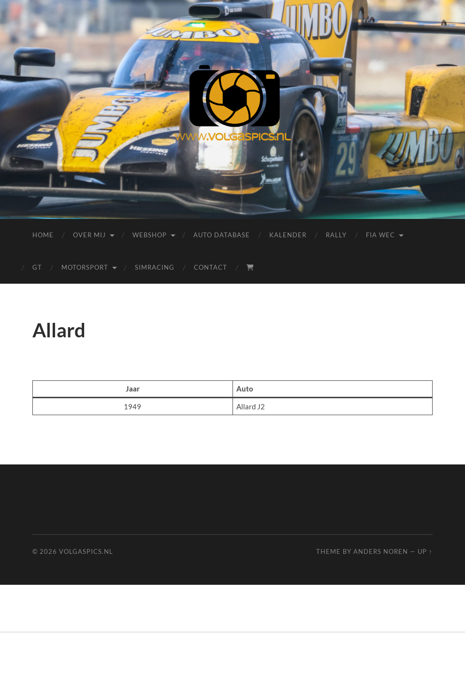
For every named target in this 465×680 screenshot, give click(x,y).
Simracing (154, 267)
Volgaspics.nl (86, 551)
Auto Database (221, 235)
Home (43, 235)
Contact (210, 267)
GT (37, 267)
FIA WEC (380, 235)
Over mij (89, 235)
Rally (336, 235)
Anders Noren (380, 551)
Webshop (149, 235)
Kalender (287, 235)
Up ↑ (425, 551)
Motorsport (84, 267)
